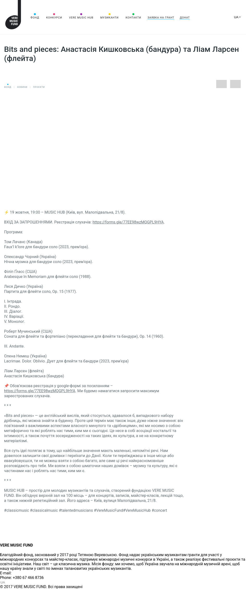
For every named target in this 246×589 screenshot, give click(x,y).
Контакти (133, 17)
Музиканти (109, 17)
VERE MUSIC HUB (81, 17)
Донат (185, 17)
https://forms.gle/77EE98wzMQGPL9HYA (128, 222)
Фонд (35, 17)
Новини (22, 87)
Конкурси (54, 17)
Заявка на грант (161, 17)
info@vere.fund (25, 573)
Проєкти (39, 87)
